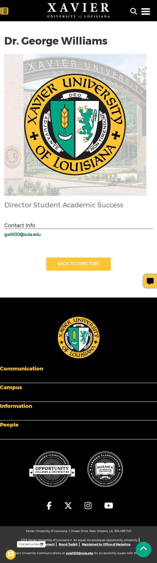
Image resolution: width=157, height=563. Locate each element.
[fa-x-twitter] (68, 506)
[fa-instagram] (88, 506)
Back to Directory (78, 263)
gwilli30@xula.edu (22, 234)
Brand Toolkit (68, 544)
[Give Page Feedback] (150, 281)
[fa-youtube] (107, 506)
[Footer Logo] (78, 337)
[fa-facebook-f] (49, 506)
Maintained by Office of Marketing (106, 544)
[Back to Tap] (143, 549)
